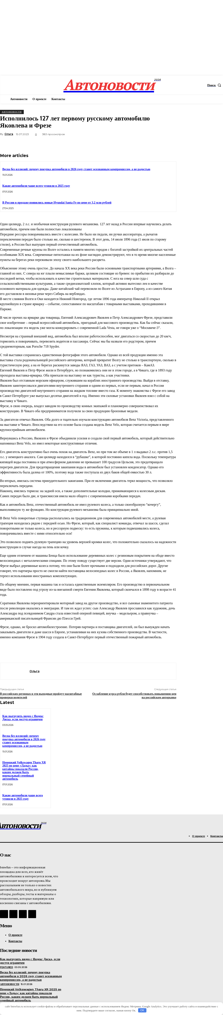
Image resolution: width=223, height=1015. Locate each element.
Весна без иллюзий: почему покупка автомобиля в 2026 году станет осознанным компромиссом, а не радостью (76, 169)
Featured (6, 966)
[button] (215, 85)
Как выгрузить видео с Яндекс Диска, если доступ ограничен (22, 718)
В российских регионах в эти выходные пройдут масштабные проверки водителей (41, 695)
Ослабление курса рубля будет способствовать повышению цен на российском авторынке (134, 695)
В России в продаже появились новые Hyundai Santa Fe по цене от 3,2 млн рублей (56, 202)
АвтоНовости (11, 112)
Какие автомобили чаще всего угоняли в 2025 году (36, 185)
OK (142, 1010)
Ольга (8, 134)
